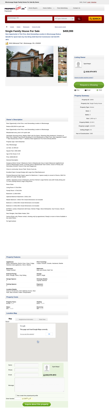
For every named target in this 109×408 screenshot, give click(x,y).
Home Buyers (33, 8)
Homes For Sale (36, 26)
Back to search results (60, 26)
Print (76, 90)
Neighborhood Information (26, 319)
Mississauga (26, 26)
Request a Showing (89, 85)
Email (87, 90)
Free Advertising (62, 8)
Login (88, 2)
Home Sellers (47, 8)
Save (99, 90)
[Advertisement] (22, 100)
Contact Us (76, 8)
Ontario (18, 26)
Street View (42, 319)
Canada (12, 26)
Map (10, 319)
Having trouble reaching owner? (84, 77)
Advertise (93, 2)
